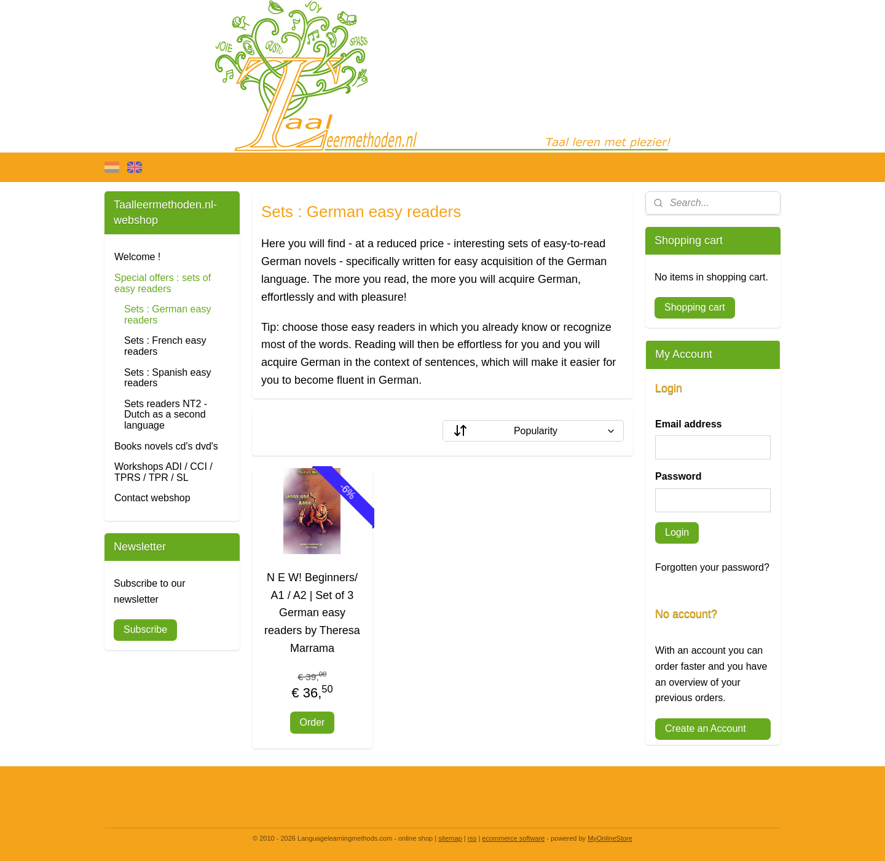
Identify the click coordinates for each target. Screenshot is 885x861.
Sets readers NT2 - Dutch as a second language (165, 414)
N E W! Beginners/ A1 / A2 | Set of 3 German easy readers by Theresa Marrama (312, 612)
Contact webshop (152, 498)
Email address (688, 424)
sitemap (450, 838)
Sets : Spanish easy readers (167, 378)
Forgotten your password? (712, 567)
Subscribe (145, 629)
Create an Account (705, 728)
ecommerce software (513, 838)
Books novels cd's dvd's (166, 446)
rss (472, 838)
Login (677, 532)
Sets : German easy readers (167, 314)
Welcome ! (137, 257)
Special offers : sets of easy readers (162, 283)
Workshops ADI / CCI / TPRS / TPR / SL (163, 472)
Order (312, 722)
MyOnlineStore (610, 838)
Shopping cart (694, 307)
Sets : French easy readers (165, 346)
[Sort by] (533, 431)
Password (678, 476)
